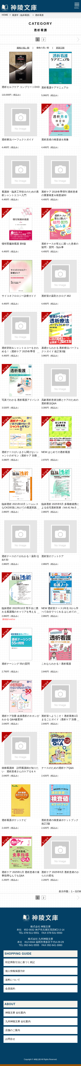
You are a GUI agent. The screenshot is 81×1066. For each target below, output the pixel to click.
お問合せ (10, 1039)
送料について (12, 979)
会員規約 (10, 988)
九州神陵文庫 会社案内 (18, 1021)
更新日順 (60, 48)
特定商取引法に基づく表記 (20, 962)
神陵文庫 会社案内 (15, 1012)
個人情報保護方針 (15, 971)
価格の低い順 (23, 48)
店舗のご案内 (12, 1030)
